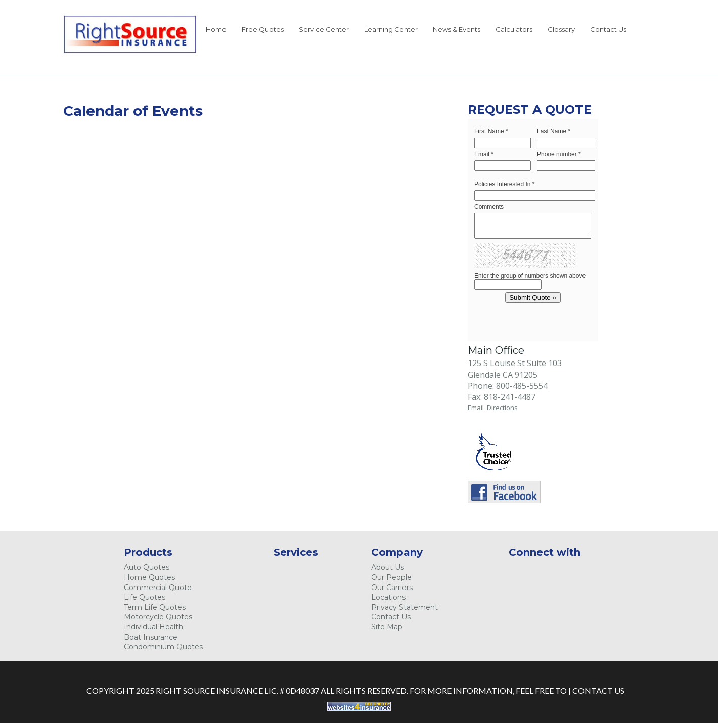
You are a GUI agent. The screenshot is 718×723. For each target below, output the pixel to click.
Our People (391, 577)
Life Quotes (144, 597)
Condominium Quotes (163, 646)
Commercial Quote (158, 587)
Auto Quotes (146, 567)
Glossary (561, 29)
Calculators (514, 29)
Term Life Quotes (155, 607)
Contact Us (608, 29)
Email (477, 407)
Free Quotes (263, 29)
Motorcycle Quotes (158, 616)
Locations (388, 597)
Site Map (386, 626)
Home (216, 29)
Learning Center (391, 29)
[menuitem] (216, 31)
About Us (387, 567)
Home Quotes (149, 577)
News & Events (456, 29)
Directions (502, 407)
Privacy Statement (404, 607)
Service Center (324, 29)
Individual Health (153, 626)
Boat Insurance (150, 637)
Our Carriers (392, 587)
